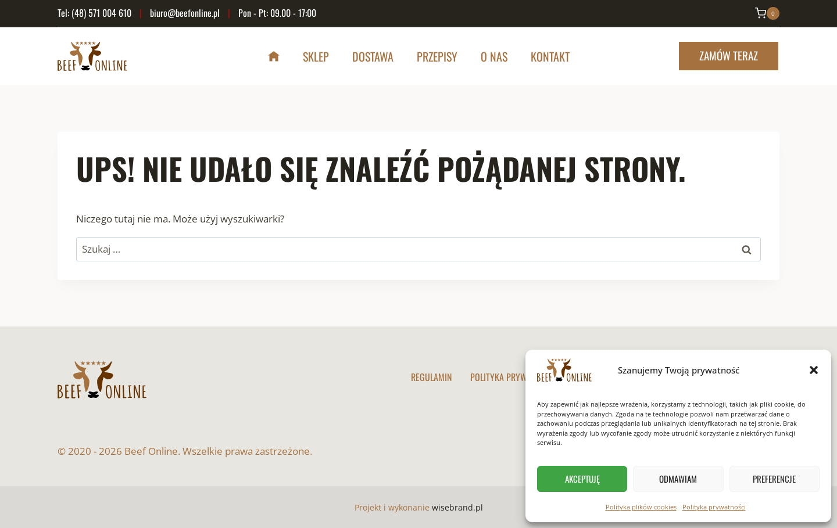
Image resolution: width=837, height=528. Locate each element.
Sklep (316, 56)
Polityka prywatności (714, 506)
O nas (494, 56)
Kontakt (550, 56)
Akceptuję (582, 478)
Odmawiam (678, 478)
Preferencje (774, 478)
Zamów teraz (728, 55)
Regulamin (431, 377)
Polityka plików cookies (641, 506)
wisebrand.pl (457, 507)
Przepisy (437, 56)
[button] (814, 370)
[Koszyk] (767, 13)
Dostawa (373, 56)
